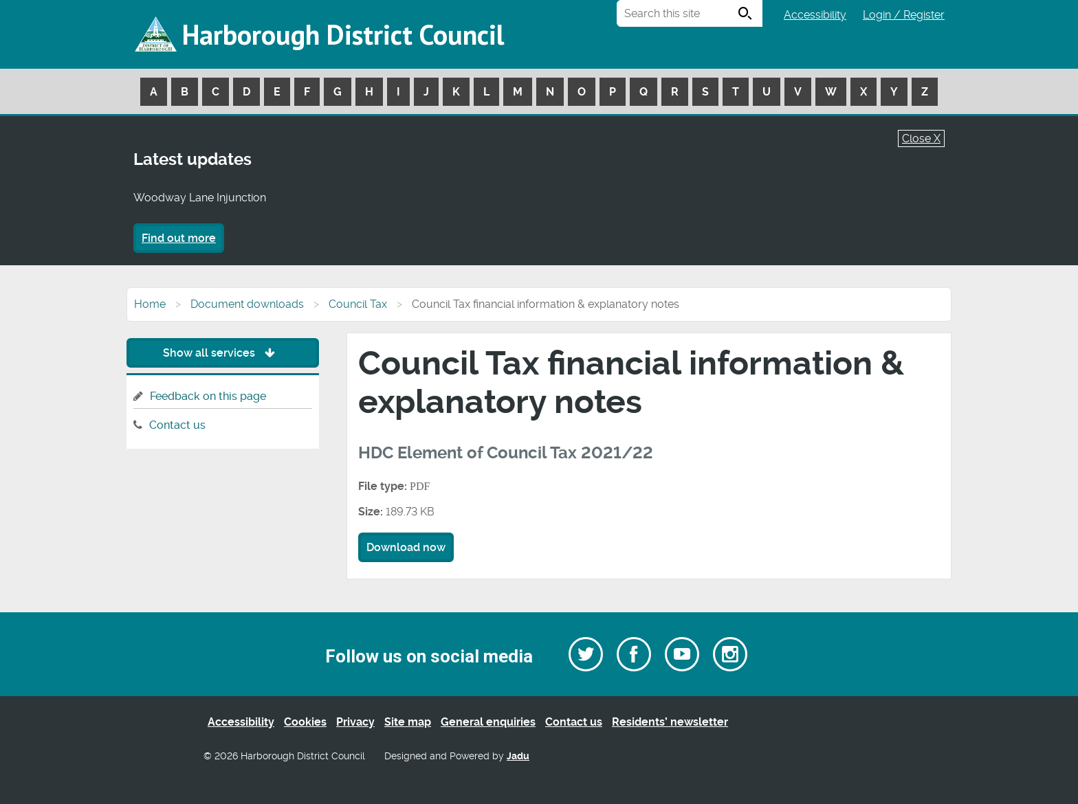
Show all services (222, 352)
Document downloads (247, 304)
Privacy (355, 721)
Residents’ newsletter (670, 721)
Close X (921, 138)
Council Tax (358, 304)
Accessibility (815, 14)
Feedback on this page (208, 396)
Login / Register (904, 14)
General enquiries (488, 721)
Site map (407, 721)
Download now (406, 547)
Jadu (518, 756)
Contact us (177, 425)
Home (150, 304)
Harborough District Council (343, 34)
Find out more (179, 238)
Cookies (305, 721)
